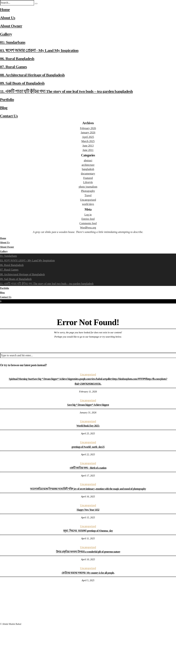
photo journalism (88, 186)
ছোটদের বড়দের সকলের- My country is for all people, (88, 572)
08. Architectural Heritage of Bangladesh (32, 75)
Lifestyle (88, 182)
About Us (7, 18)
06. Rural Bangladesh (17, 58)
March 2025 (88, 141)
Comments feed (88, 223)
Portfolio (7, 99)
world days (88, 204)
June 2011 (88, 150)
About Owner (11, 26)
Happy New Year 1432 (88, 509)
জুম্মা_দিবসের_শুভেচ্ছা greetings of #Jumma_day (88, 530)
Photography (88, 190)
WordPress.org (88, 227)
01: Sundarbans (12, 42)
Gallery (6, 34)
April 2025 (88, 136)
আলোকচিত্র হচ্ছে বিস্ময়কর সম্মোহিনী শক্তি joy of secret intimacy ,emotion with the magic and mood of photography (88, 488)
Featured (88, 178)
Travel (87, 195)
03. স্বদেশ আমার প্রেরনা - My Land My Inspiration (39, 50)
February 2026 (88, 128)
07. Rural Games (13, 67)
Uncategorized (88, 199)
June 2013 (87, 145)
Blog (3, 107)
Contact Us (9, 116)
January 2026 (88, 132)
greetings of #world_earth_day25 (88, 446)
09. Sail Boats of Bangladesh (22, 83)
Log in (88, 214)
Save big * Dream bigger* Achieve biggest (88, 404)
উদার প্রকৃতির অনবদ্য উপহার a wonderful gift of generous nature (88, 551)
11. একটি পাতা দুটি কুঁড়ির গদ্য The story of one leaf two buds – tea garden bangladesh (66, 91)
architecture (88, 164)
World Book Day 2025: (88, 425)
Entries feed (88, 218)
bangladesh (88, 169)
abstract (88, 160)
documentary (88, 173)
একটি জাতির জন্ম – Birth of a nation (88, 467)
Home (5, 9)
